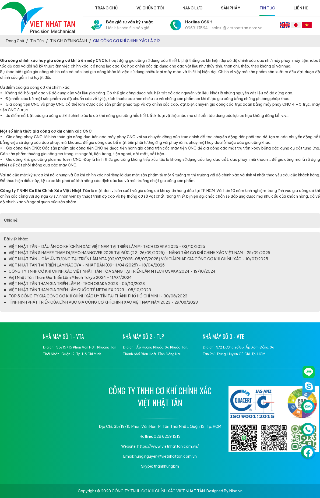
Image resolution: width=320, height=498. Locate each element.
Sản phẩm (231, 8)
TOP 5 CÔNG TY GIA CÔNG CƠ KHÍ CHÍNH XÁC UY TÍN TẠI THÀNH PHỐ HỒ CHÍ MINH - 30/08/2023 (98, 296)
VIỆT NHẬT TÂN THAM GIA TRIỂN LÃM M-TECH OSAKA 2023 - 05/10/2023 (77, 283)
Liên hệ (301, 8)
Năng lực (192, 8)
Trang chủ (106, 8)
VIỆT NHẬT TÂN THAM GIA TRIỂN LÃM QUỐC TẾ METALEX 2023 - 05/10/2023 (80, 289)
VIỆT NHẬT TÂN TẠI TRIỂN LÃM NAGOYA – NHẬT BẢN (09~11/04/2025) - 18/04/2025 (87, 265)
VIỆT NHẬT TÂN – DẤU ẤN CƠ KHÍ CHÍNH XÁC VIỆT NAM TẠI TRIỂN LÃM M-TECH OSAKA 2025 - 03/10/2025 (107, 246)
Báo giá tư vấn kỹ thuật (129, 25)
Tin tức (267, 8)
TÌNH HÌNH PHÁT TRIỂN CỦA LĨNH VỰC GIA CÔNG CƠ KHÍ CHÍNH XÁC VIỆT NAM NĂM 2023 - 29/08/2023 (103, 302)
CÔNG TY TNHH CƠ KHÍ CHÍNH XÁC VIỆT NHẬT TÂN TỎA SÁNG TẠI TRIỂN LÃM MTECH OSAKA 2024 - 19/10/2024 (112, 271)
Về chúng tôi (150, 8)
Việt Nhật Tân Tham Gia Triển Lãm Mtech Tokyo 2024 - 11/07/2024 (70, 277)
